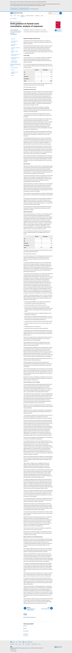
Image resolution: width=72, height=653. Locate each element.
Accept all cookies (14, 8)
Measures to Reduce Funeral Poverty (15, 65)
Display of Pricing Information (14, 45)
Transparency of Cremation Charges (15, 48)
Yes (26, 625)
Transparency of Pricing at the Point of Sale (15, 55)
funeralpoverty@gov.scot (31, 617)
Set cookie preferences (33, 8)
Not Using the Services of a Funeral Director (15, 58)
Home (11, 18)
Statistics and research (29, 15)
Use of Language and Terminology (14, 42)
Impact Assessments (14, 67)
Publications (23, 15)
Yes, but (26, 631)
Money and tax (12, 33)
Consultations (37, 15)
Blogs (42, 15)
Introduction (13, 38)
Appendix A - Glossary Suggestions (14, 73)
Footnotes (12, 75)
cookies (14, 1)
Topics (15, 15)
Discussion (13, 69)
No (25, 628)
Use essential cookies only (23, 8)
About (11, 15)
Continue (25, 634)
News (18, 15)
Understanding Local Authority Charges (14, 62)
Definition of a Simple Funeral (14, 52)
